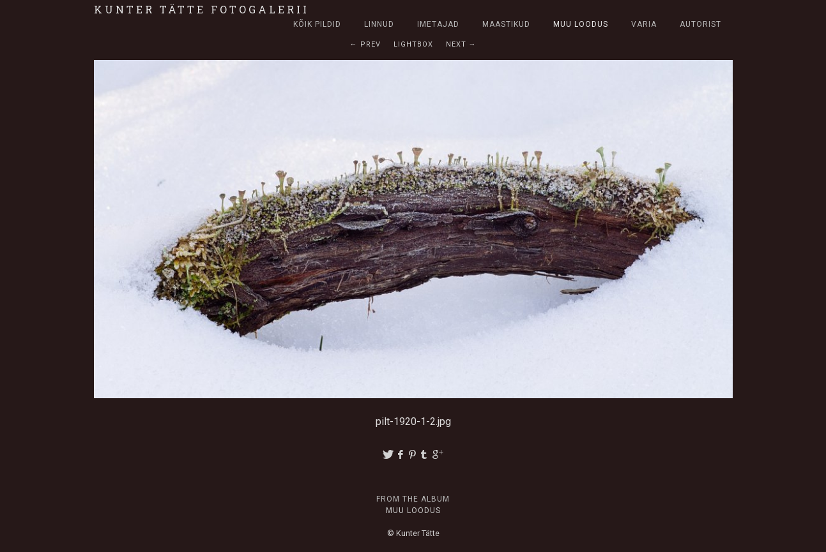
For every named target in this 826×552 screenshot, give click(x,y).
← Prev (365, 44)
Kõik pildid (317, 24)
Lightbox (413, 44)
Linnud (379, 24)
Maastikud (506, 24)
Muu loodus (580, 24)
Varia (644, 24)
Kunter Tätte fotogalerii (201, 9)
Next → (461, 44)
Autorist (700, 24)
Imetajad (438, 24)
